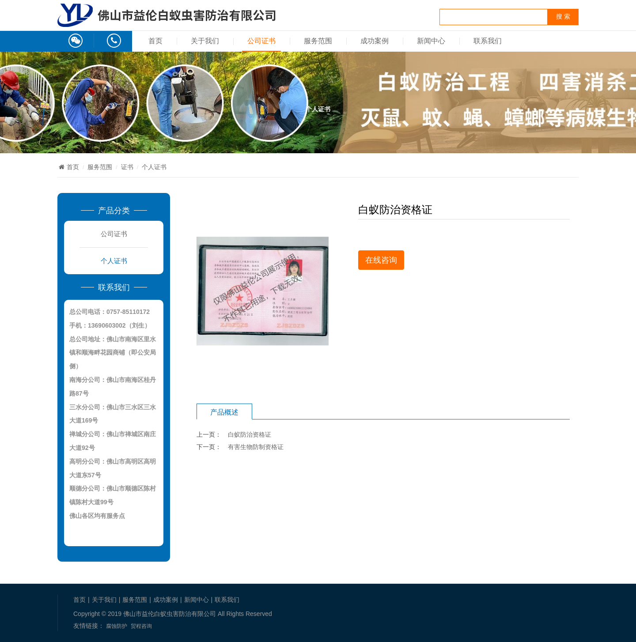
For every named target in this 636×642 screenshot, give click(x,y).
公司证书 (261, 41)
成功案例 (374, 41)
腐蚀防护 (116, 626)
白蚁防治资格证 (249, 434)
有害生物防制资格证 (256, 446)
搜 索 (563, 16)
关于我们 (205, 41)
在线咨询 (381, 260)
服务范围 (318, 41)
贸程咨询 (141, 626)
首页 (155, 41)
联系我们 (487, 41)
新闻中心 (431, 41)
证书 (127, 166)
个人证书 (154, 166)
